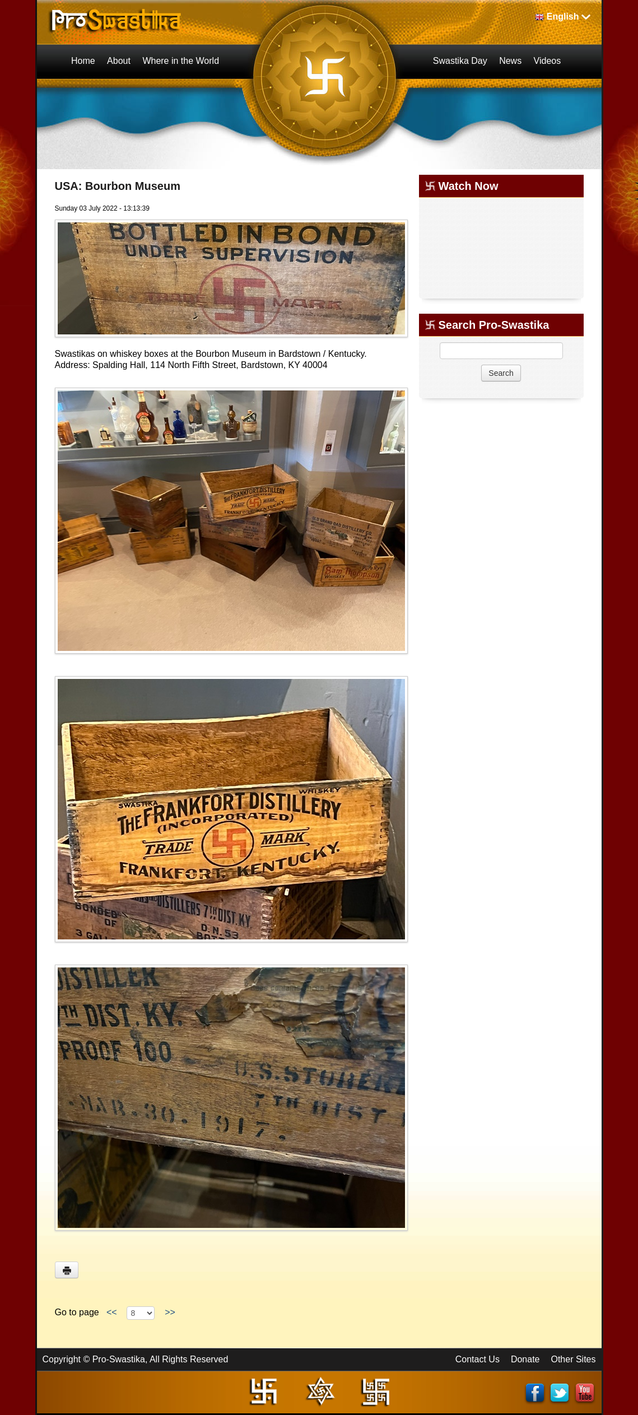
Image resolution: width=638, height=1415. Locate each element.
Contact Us (477, 1359)
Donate (525, 1359)
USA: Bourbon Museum (117, 186)
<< (111, 1312)
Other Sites (573, 1359)
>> (170, 1312)
